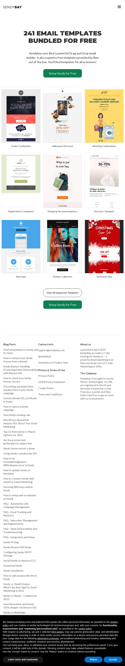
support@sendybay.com (51, 350)
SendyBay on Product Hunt (53, 362)
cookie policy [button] (85, 628)
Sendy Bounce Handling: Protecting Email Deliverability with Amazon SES (20, 370)
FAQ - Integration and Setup (19, 537)
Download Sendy (12, 565)
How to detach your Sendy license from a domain (18, 360)
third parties (57, 632)
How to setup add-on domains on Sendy (19, 497)
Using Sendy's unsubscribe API (20, 453)
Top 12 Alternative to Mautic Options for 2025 (19, 433)
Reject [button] (93, 659)
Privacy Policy (46, 375)
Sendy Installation (13, 570)
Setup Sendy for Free (62, 73)
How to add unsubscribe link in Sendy (20, 577)
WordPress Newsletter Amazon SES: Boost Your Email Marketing (20, 423)
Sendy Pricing (11, 542)
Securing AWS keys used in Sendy (18, 488)
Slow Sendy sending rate (16, 414)
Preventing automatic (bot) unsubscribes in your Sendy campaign (18, 390)
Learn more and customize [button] (23, 659)
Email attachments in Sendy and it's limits (20, 351)
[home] (13, 6)
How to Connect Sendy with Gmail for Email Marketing (18, 480)
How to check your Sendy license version (17, 380)
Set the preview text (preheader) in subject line (17, 442)
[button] (119, 7)
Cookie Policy (46, 388)
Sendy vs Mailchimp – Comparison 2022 (15, 614)
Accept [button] (113, 659)
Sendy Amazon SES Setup (17, 547)
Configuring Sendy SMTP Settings (17, 554)
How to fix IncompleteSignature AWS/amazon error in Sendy (18, 462)
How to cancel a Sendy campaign (15, 408)
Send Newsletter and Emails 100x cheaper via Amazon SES (20, 606)
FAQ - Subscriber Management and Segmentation (20, 522)
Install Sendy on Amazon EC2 (19, 560)
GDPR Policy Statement (51, 381)
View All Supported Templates (62, 292)
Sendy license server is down (19, 448)
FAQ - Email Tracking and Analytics (17, 514)
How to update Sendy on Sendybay (16, 472)
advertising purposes (48, 638)
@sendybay (44, 356)
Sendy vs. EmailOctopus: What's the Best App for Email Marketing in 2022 (20, 587)
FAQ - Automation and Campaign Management (16, 505)
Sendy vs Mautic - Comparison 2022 (20, 597)
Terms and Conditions (50, 394)
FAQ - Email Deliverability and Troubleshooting (20, 530)
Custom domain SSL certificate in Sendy (20, 400)
